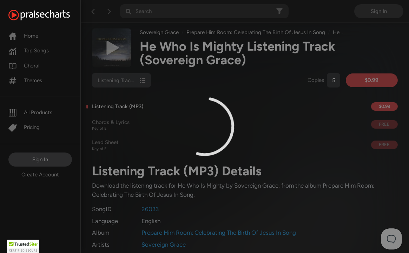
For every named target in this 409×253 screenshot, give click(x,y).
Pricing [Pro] (24, 127)
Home (23, 36)
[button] (23, 246)
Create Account (40, 174)
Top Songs (28, 50)
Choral (23, 66)
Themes (25, 80)
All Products (30, 112)
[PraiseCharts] (47, 15)
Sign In (40, 159)
